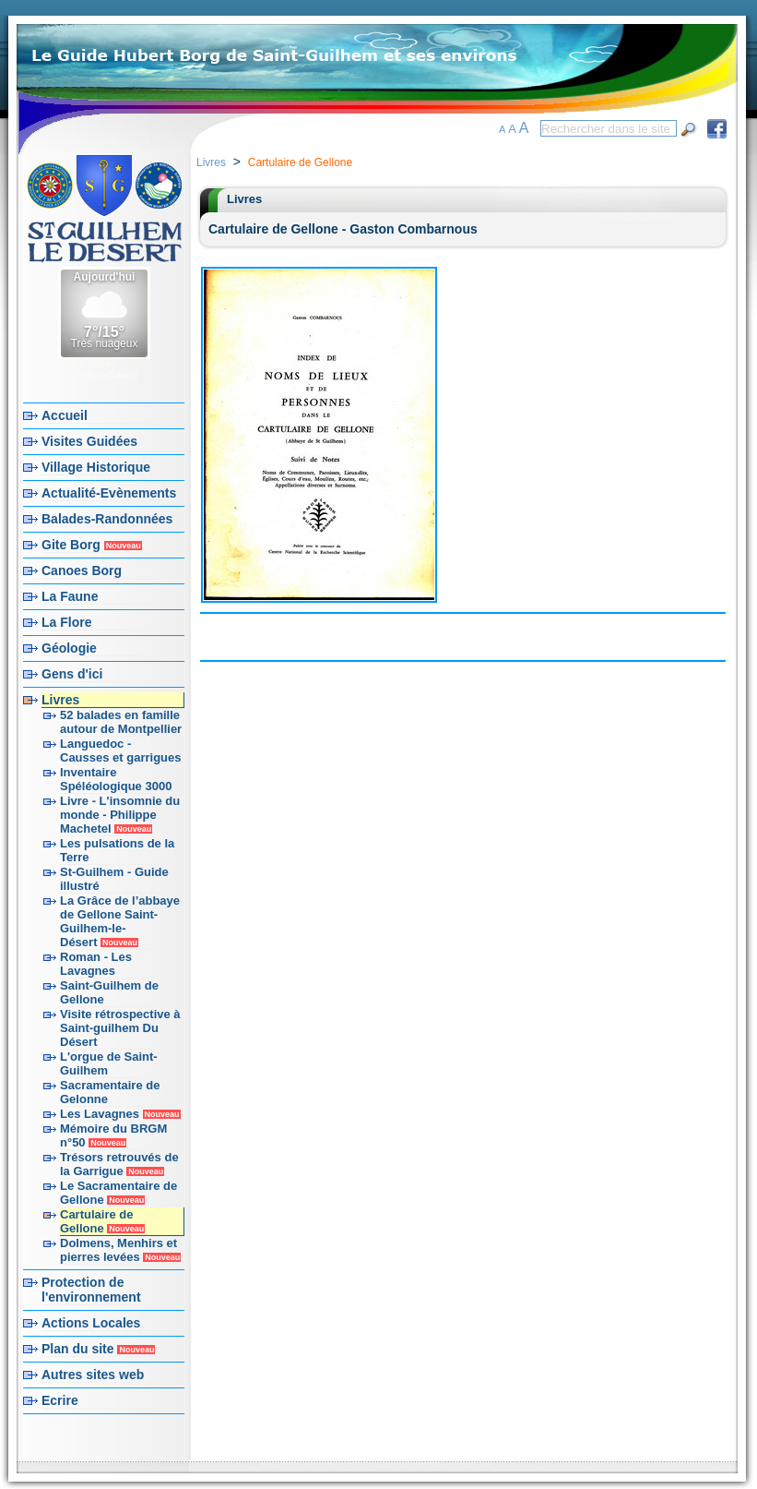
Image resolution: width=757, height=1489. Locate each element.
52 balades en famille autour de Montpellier (121, 722)
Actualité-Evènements (108, 493)
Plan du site (98, 1348)
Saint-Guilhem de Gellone (109, 992)
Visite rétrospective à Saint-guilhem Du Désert (120, 1028)
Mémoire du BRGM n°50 (113, 1135)
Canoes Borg (81, 570)
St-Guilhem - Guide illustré (114, 879)
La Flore (66, 622)
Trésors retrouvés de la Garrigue (119, 1164)
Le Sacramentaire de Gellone (118, 1193)
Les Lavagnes (120, 1114)
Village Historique (95, 467)
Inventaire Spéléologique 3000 (116, 779)
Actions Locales (90, 1322)
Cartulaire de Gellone (102, 1221)
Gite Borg (91, 544)
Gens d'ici (71, 673)
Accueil (64, 415)
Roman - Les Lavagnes (96, 964)
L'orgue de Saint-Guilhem (109, 1063)
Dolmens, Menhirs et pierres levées (120, 1250)
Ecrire (59, 1400)
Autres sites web (92, 1374)
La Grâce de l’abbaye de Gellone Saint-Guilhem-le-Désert (120, 921)
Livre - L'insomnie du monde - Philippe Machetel (120, 814)
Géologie (69, 648)
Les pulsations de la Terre (117, 850)
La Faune (69, 596)
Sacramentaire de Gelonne (110, 1092)
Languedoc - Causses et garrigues (121, 750)
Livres (60, 699)
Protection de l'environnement (91, 1289)
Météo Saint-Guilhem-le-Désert (97, 369)
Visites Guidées (89, 441)
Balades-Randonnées (106, 518)
